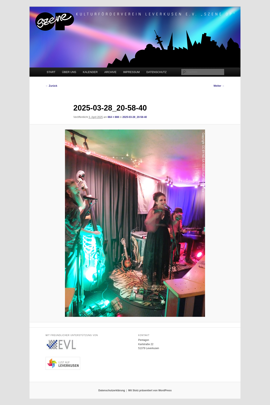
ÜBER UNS (69, 72)
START (51, 72)
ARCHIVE (110, 72)
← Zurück (51, 85)
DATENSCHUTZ (156, 72)
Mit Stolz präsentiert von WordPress (150, 390)
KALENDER (90, 72)
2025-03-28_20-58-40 (134, 117)
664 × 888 (113, 117)
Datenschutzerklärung (111, 390)
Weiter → (218, 85)
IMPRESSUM (131, 72)
